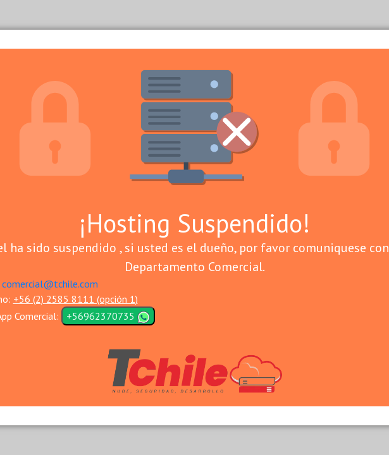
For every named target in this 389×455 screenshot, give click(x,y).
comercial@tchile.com (50, 283)
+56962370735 (108, 317)
